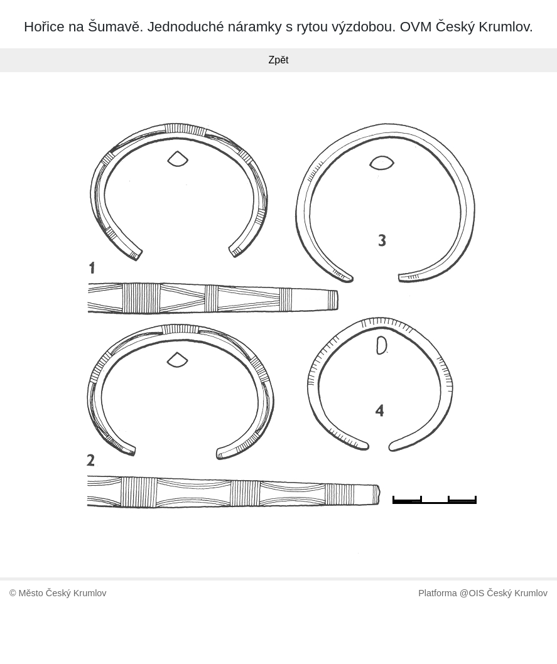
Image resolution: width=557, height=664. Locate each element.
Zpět (278, 60)
